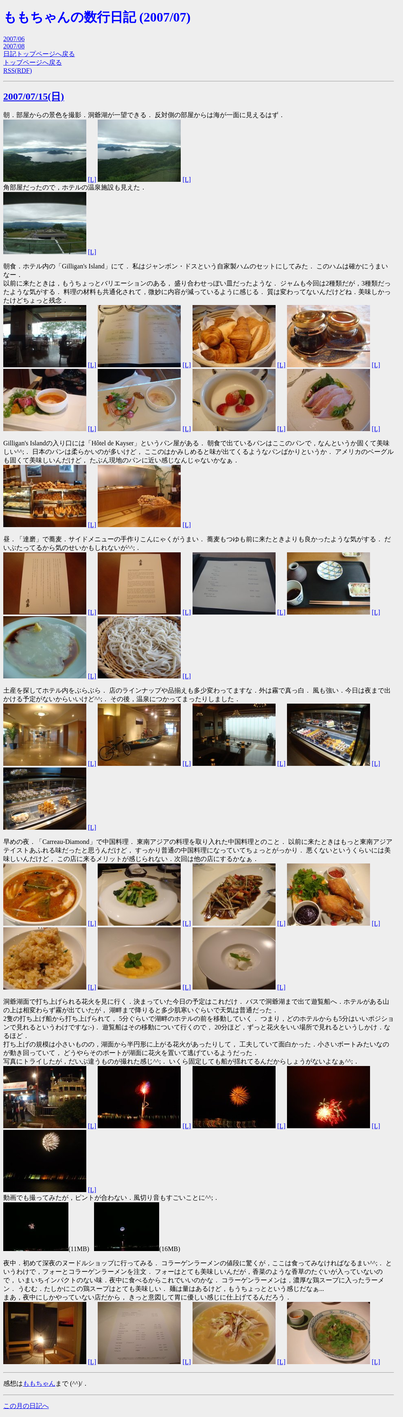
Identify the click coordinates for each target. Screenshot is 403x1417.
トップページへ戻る (32, 62)
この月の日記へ (26, 1405)
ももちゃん (39, 1383)
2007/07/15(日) (33, 96)
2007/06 (13, 38)
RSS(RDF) (17, 70)
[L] (92, 179)
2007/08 (13, 46)
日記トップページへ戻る (39, 53)
